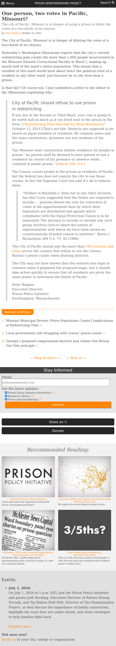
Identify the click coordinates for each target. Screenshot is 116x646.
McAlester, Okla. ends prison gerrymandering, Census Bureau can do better (28, 553)
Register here (20, 626)
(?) (53, 392)
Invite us (9, 639)
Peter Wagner (12, 33)
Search (107, 2)
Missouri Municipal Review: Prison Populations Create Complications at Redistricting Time (59, 323)
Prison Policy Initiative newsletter (31, 392)
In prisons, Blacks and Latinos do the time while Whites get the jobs (84, 500)
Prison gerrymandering (24, 399)
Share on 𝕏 (58, 422)
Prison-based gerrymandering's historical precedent (84, 553)
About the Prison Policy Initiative (28, 499)
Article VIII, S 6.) (71, 164)
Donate (58, 431)
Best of (76, 358)
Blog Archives (45, 358)
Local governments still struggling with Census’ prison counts (55, 333)
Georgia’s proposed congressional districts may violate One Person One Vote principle (57, 343)
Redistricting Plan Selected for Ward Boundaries (64, 124)
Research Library (20, 396)
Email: (7, 377)
